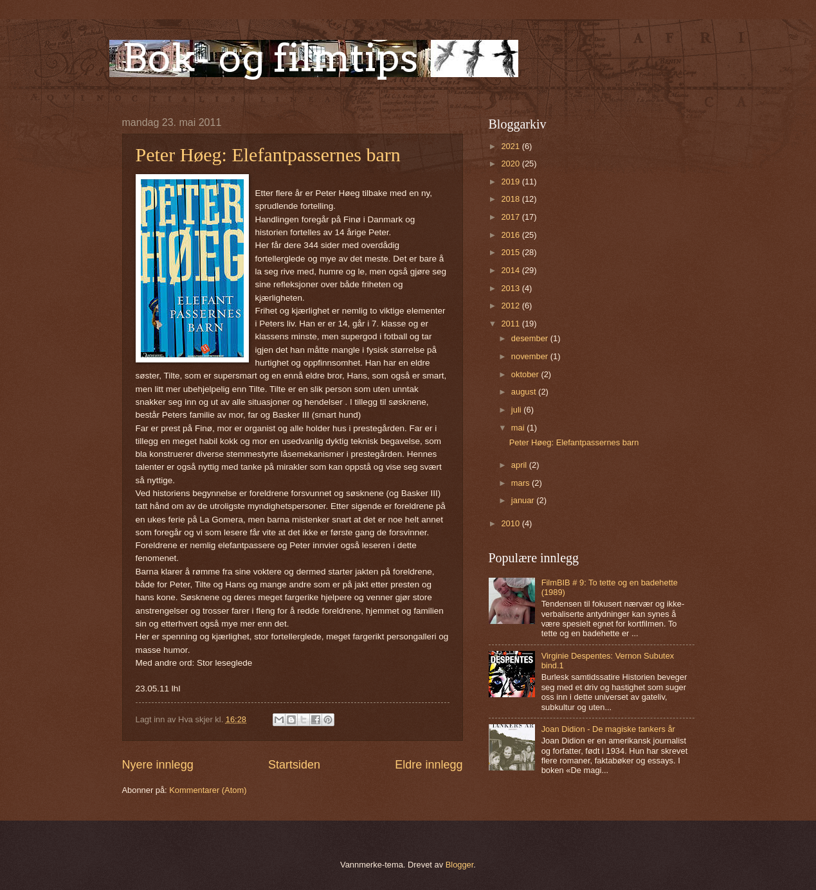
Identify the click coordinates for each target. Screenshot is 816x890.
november (530, 356)
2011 (511, 323)
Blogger (460, 864)
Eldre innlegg (428, 764)
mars (521, 483)
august (524, 391)
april (520, 465)
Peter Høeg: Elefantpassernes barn (268, 154)
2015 (511, 252)
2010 (511, 523)
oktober (526, 374)
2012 (511, 305)
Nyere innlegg (158, 764)
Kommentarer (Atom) (207, 790)
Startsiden (294, 764)
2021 (511, 146)
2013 (511, 288)
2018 (511, 199)
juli (517, 409)
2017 (511, 217)
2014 (511, 270)
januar (523, 500)
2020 (511, 163)
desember (530, 338)
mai (519, 427)
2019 (511, 181)
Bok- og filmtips (270, 57)
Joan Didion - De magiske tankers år (608, 729)
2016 (511, 235)
